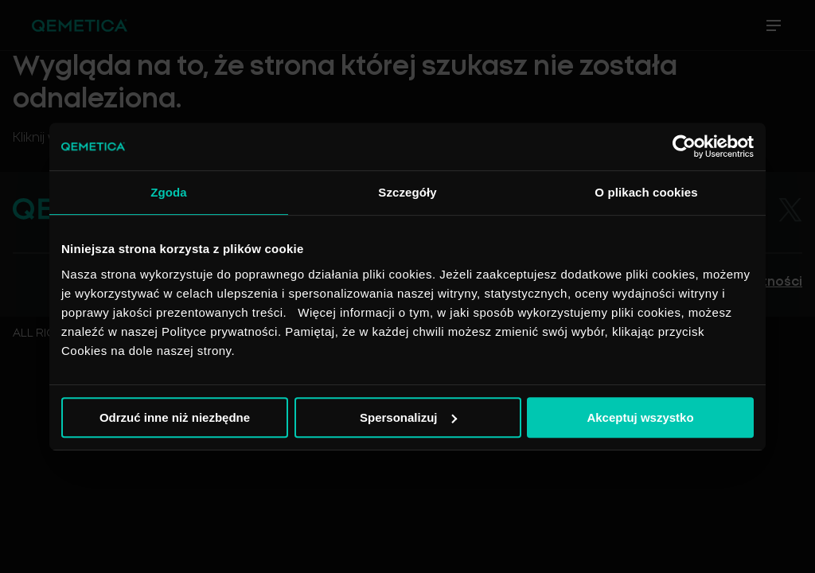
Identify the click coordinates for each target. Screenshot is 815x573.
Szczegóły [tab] (407, 192)
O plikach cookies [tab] (646, 192)
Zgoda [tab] (168, 192)
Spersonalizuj (408, 417)
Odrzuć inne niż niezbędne (174, 417)
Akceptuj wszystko (640, 417)
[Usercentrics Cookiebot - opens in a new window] (684, 146)
